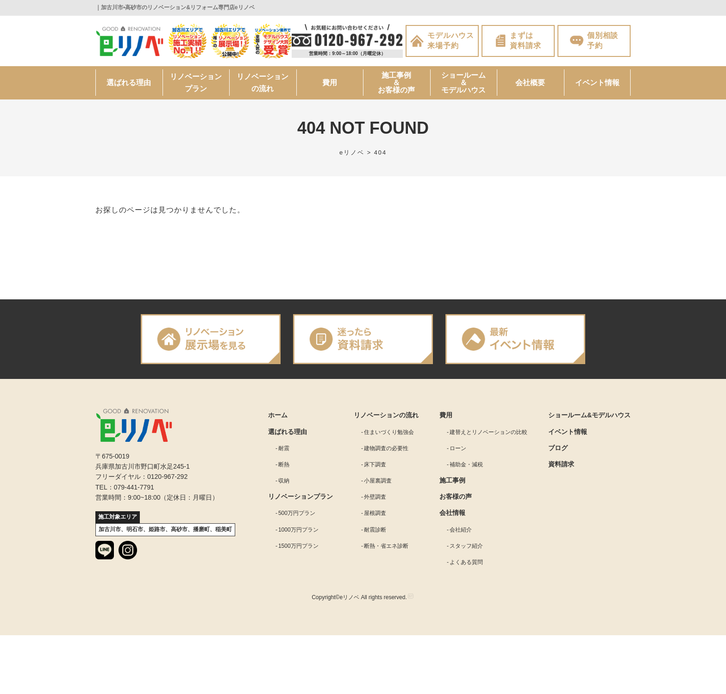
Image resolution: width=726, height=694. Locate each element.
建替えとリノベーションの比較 (488, 432)
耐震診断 (375, 530)
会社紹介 (461, 530)
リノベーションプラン (196, 83)
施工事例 (452, 480)
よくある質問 (466, 562)
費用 (329, 83)
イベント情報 (597, 83)
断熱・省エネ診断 (386, 546)
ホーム (278, 415)
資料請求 (561, 464)
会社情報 (452, 512)
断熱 (283, 464)
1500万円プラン (298, 546)
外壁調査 (375, 497)
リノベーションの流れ (262, 83)
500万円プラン (296, 513)
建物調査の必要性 (386, 448)
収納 (283, 480)
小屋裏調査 (378, 480)
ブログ (558, 448)
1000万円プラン (298, 530)
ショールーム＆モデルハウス (463, 82)
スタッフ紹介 (466, 546)
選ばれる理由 (128, 83)
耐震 (283, 448)
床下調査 (375, 464)
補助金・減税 (466, 464)
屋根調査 (375, 513)
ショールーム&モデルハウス (589, 415)
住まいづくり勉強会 (389, 432)
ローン (458, 448)
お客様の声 (455, 496)
